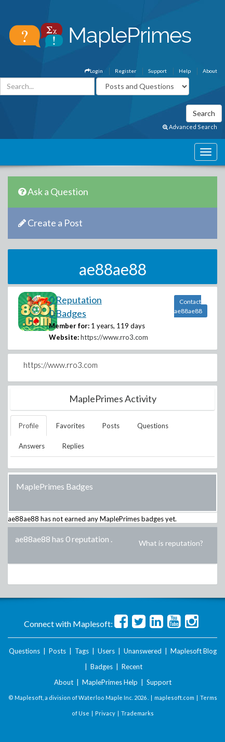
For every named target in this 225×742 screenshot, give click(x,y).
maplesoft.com (174, 697)
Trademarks (137, 713)
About (210, 71)
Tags (82, 651)
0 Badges (67, 313)
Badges (101, 666)
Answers (32, 446)
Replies (73, 446)
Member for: (69, 326)
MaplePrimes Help (110, 682)
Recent (132, 666)
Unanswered (143, 651)
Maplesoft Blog (193, 651)
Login (94, 71)
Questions (152, 425)
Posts (111, 425)
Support (157, 71)
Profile (28, 425)
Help (185, 71)
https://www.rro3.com (114, 337)
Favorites (70, 425)
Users (106, 651)
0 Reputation (75, 299)
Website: (64, 337)
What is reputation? (171, 543)
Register (125, 71)
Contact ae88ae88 (188, 306)
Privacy (105, 713)
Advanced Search (190, 126)
